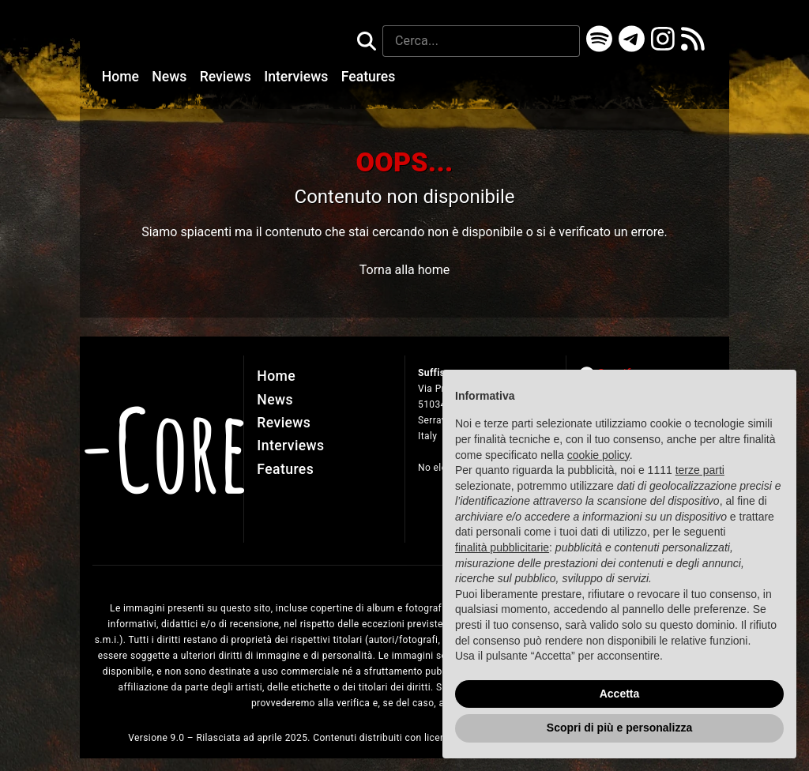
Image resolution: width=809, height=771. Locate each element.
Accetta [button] (620, 707)
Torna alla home (404, 269)
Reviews (227, 77)
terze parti (699, 483)
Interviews (298, 77)
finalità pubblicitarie (502, 561)
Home (122, 77)
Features (368, 77)
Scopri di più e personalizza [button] (619, 741)
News (171, 77)
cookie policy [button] (598, 468)
